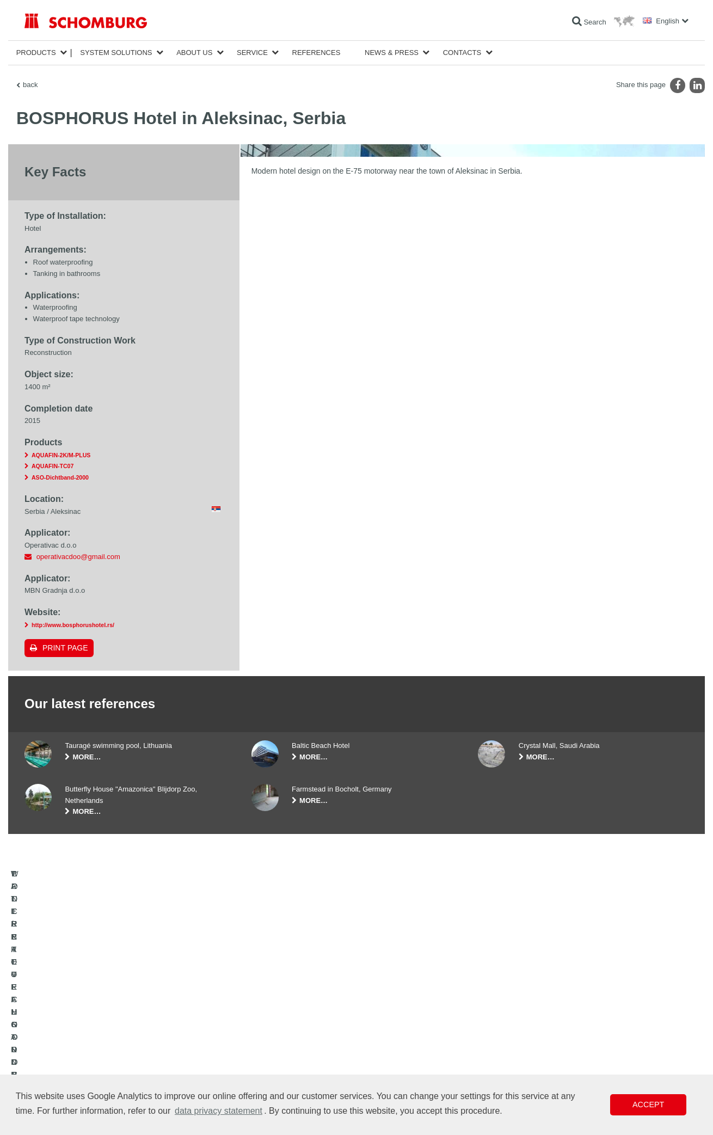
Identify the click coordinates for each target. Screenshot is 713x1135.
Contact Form (271, 1056)
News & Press (392, 52)
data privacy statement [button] (218, 1110)
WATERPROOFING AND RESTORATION (85, 1024)
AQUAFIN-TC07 (52, 466)
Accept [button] (648, 1104)
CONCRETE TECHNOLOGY (66, 1073)
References (316, 52)
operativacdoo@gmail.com (78, 557)
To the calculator (275, 1024)
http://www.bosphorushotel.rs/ (73, 625)
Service (252, 52)
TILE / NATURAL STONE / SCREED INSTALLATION (100, 1040)
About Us (194, 52)
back (30, 85)
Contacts (462, 52)
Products (36, 52)
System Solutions (116, 52)
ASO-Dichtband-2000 (60, 477)
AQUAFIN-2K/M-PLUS (61, 455)
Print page (65, 647)
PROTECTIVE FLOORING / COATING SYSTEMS (97, 1056)
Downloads (267, 1040)
